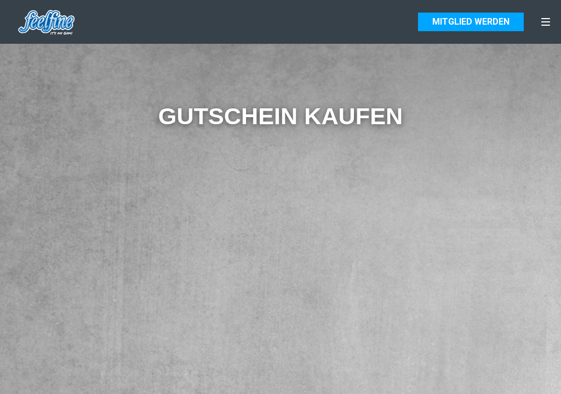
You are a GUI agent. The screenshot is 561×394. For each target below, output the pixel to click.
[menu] (546, 22)
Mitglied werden (471, 22)
